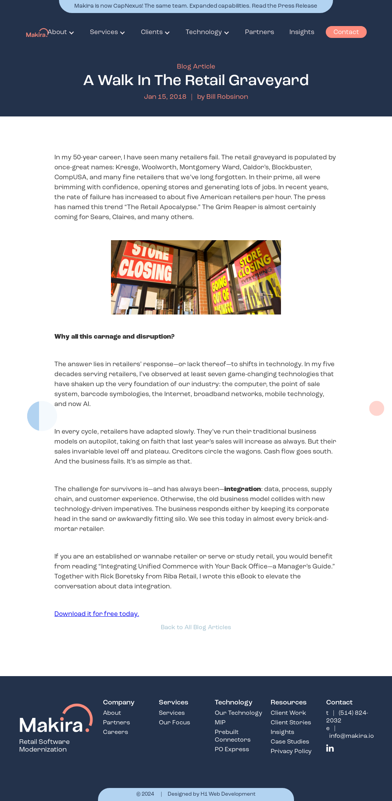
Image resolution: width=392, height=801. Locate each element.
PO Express (232, 750)
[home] (33, 32)
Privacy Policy (291, 752)
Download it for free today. (96, 614)
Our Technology (238, 713)
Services (172, 713)
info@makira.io (351, 736)
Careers (115, 732)
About (112, 713)
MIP (220, 723)
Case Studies (290, 742)
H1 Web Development (228, 794)
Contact (346, 32)
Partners (116, 723)
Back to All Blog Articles (196, 625)
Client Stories (291, 723)
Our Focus (174, 723)
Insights (282, 732)
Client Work (288, 713)
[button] (61, 32)
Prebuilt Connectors (233, 736)
